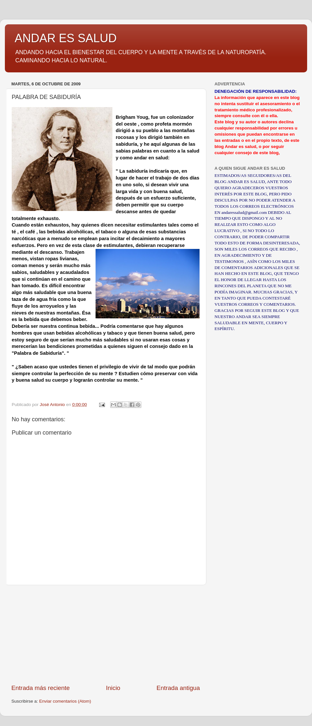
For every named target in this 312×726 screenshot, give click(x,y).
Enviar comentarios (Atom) (65, 701)
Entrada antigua (178, 687)
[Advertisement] (105, 634)
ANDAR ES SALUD (66, 38)
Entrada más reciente (40, 687)
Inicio (113, 687)
